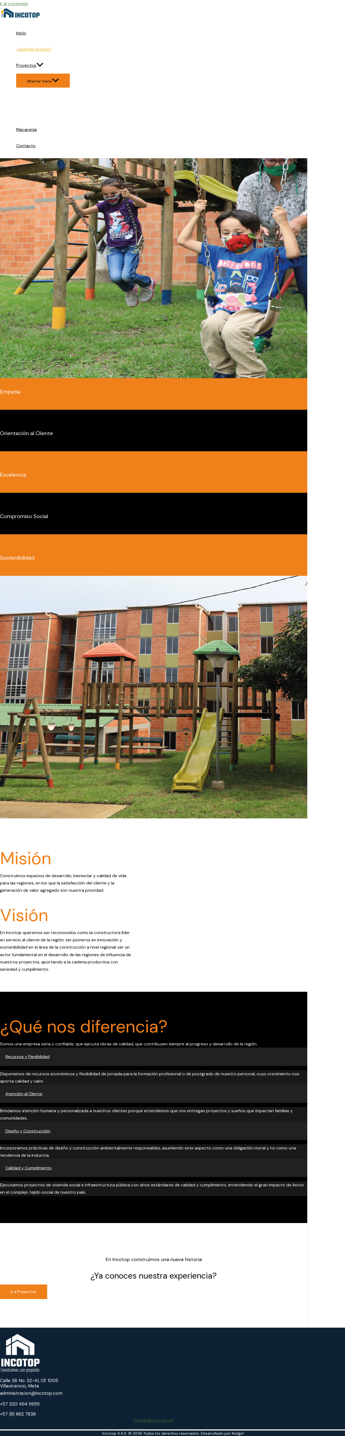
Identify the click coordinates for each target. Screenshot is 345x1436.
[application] (39, 65)
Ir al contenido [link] (14, 3)
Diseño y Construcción (27, 1131)
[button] (153, 1057)
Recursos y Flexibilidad (27, 1056)
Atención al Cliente (23, 1094)
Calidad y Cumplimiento (28, 1168)
